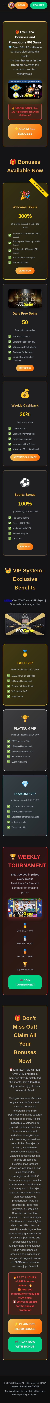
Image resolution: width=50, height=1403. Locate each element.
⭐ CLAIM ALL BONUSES (25, 131)
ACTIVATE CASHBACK (25, 457)
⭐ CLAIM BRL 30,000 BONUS (25, 1326)
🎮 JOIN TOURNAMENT (25, 982)
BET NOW (25, 546)
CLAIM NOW (25, 271)
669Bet (8, 600)
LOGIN (21, 5)
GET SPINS (25, 368)
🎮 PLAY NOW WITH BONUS (25, 1344)
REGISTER (38, 5)
